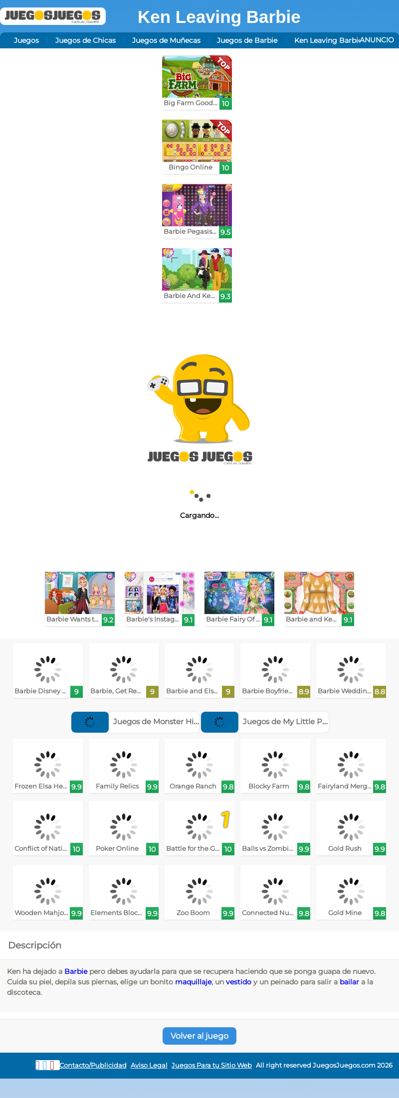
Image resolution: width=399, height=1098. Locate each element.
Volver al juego (199, 1036)
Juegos (26, 40)
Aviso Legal (149, 1065)
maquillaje (193, 981)
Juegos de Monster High (137, 721)
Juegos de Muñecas (166, 40)
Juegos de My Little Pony (268, 721)
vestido (238, 981)
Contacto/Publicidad (93, 1065)
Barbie (75, 971)
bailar (349, 981)
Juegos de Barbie (247, 40)
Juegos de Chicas (85, 40)
